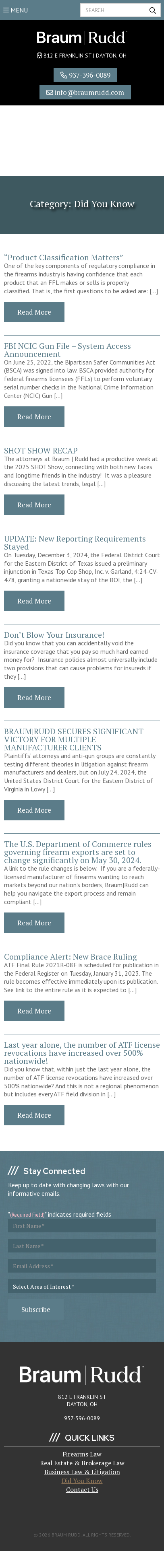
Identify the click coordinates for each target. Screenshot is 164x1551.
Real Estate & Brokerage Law (82, 1462)
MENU (15, 10)
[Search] (120, 10)
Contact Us (82, 1489)
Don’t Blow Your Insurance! (54, 634)
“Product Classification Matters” (63, 257)
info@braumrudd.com (85, 92)
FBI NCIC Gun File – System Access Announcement (67, 349)
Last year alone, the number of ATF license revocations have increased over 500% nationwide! (82, 1052)
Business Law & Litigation (82, 1471)
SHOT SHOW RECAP (41, 450)
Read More (34, 312)
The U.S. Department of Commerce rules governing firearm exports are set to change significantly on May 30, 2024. (78, 851)
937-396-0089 (85, 75)
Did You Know (82, 1480)
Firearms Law (82, 1454)
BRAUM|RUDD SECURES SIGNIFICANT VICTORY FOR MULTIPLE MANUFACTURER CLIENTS (73, 739)
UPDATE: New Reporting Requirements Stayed (75, 542)
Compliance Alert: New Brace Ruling (70, 956)
